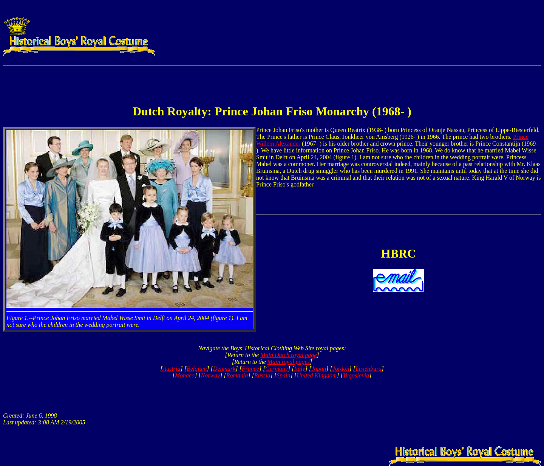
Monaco (185, 375)
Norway (210, 375)
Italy (299, 368)
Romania (237, 375)
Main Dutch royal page (288, 355)
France (250, 368)
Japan (318, 368)
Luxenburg (368, 368)
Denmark (224, 368)
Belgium (197, 368)
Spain (283, 375)
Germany (276, 368)
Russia (262, 375)
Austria (171, 368)
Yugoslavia (356, 375)
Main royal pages (288, 362)
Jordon (340, 368)
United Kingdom (317, 375)
